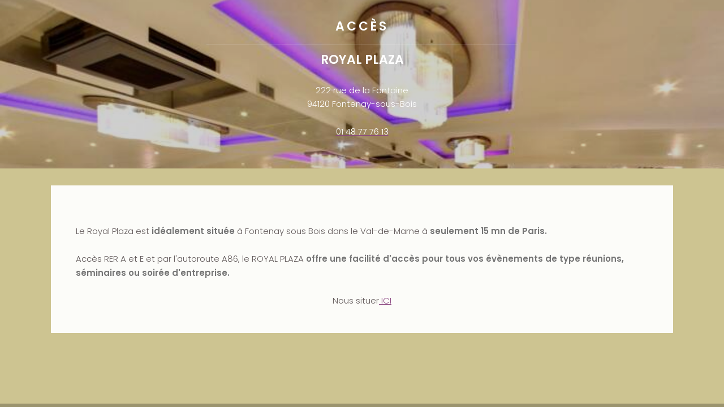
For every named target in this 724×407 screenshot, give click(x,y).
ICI (385, 300)
